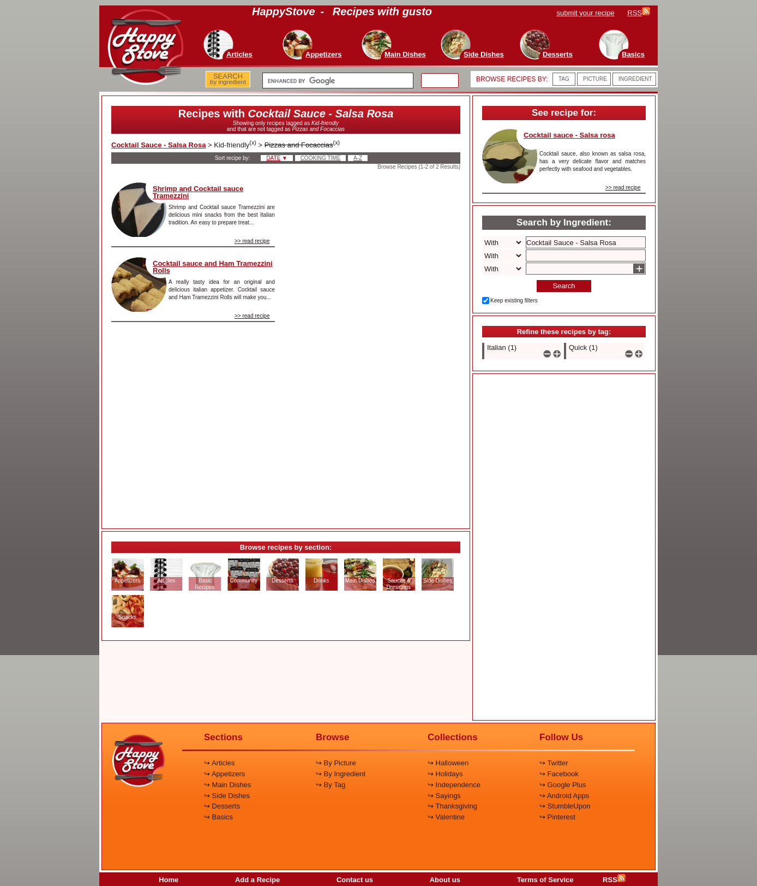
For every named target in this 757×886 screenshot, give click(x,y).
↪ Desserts (222, 806)
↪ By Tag (330, 785)
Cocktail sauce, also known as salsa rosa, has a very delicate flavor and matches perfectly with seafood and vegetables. (592, 161)
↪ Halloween (448, 763)
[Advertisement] (377, 346)
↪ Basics (218, 817)
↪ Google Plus (562, 785)
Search (563, 286)
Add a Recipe (257, 880)
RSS (614, 880)
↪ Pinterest (557, 817)
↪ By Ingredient (340, 774)
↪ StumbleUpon (564, 806)
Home (168, 880)
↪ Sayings (444, 796)
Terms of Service (545, 880)
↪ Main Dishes (227, 785)
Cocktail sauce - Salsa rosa (569, 135)
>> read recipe (252, 241)
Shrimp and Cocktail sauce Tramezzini (198, 192)
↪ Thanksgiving (452, 806)
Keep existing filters (514, 301)
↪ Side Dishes (227, 796)
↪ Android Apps (564, 796)
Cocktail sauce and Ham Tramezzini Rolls (213, 267)
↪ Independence (454, 785)
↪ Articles (219, 763)
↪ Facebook (559, 774)
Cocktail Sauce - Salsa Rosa (158, 145)
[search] (337, 81)
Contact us (355, 880)
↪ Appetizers (224, 774)
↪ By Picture (336, 763)
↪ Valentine (446, 817)
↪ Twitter (553, 763)
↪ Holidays (445, 774)
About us (445, 880)
